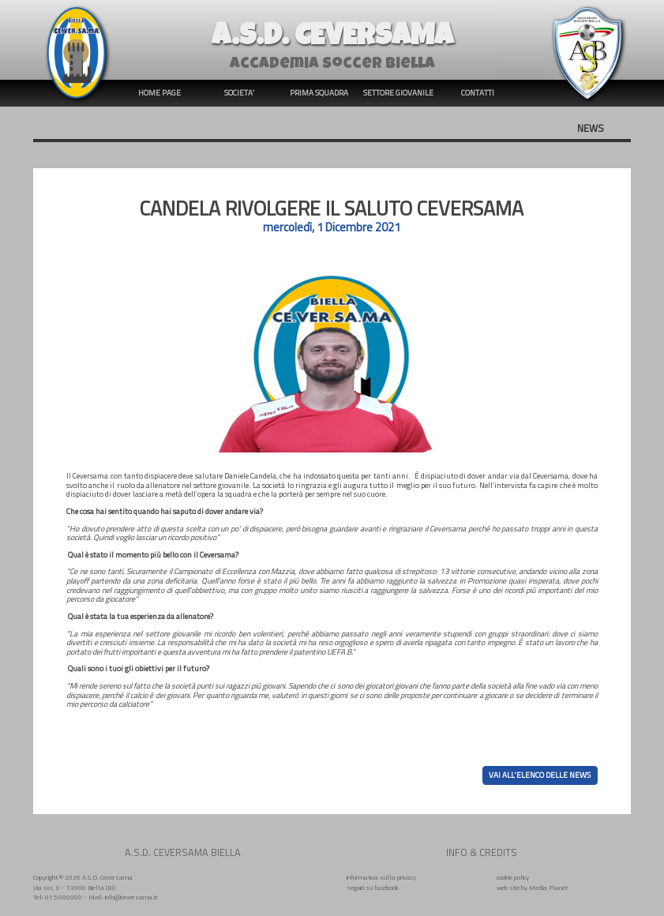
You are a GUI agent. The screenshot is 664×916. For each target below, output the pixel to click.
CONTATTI (477, 93)
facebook (386, 887)
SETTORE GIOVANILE (398, 93)
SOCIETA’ (239, 93)
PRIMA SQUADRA (319, 93)
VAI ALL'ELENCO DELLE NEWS (540, 776)
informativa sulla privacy (381, 877)
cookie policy (513, 877)
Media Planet (548, 887)
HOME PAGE (159, 93)
